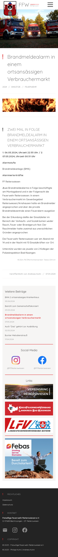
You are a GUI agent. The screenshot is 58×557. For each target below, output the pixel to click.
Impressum (7, 500)
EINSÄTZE (15, 87)
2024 (4, 87)
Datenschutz (7, 504)
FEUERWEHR (31, 87)
